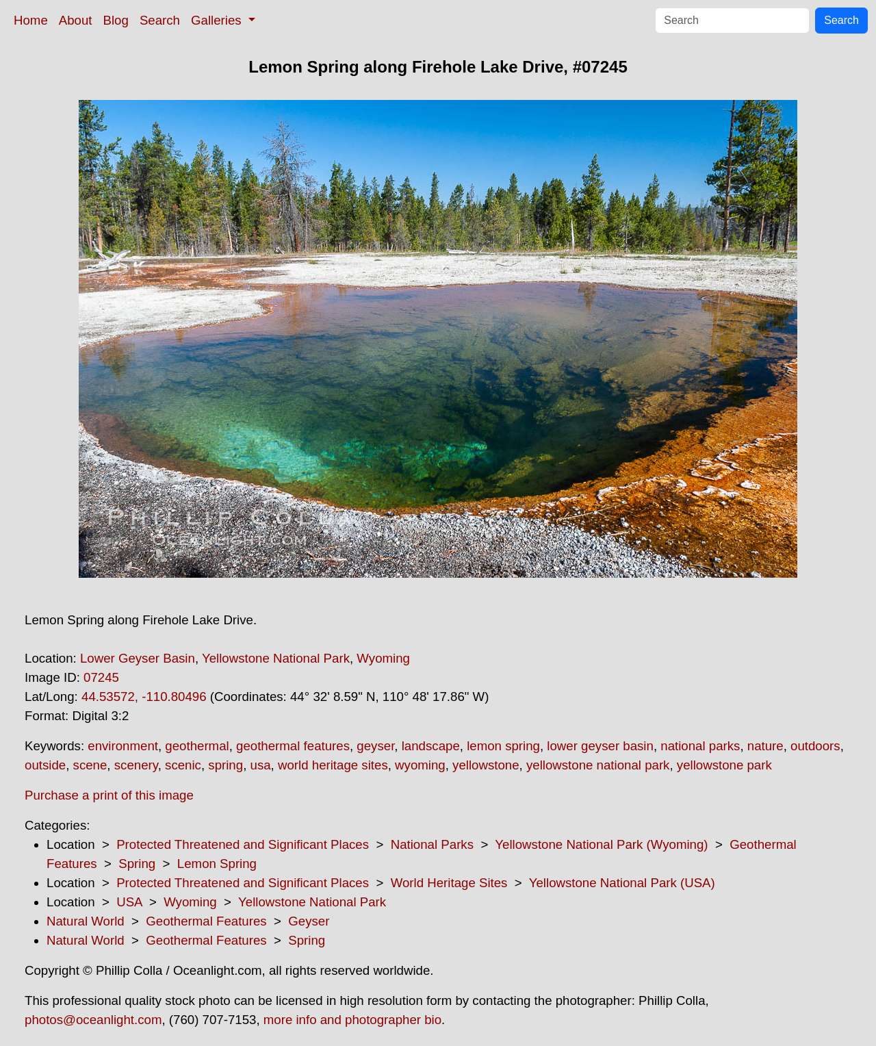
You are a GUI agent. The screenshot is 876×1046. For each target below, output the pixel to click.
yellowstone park (724, 765)
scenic (183, 765)
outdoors (815, 746)
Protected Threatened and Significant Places (242, 844)
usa (260, 765)
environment (123, 746)
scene (90, 765)
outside (45, 765)
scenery (136, 765)
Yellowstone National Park (276, 658)
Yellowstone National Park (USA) (622, 883)
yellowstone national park (598, 765)
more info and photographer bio (352, 1019)
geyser (375, 746)
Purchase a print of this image (109, 795)
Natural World (86, 921)
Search (160, 20)
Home (31, 20)
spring (225, 765)
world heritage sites (333, 765)
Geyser (308, 921)
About (75, 20)
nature (765, 746)
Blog (116, 20)
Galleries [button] (218, 20)
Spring (136, 863)
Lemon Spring (217, 863)
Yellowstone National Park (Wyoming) (601, 844)
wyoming (420, 765)
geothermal (197, 746)
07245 (101, 677)
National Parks (432, 844)
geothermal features (293, 746)
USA (129, 902)
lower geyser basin (600, 746)
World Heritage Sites (449, 883)
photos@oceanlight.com (93, 1019)
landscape (431, 746)
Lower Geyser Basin (137, 658)
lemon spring (503, 746)
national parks (700, 746)
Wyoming (383, 658)
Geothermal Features (206, 921)
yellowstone (485, 765)
